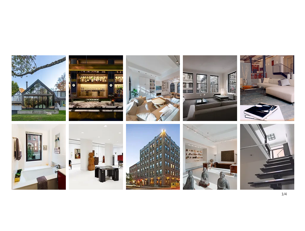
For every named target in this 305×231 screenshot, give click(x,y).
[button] (39, 88)
